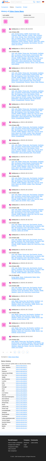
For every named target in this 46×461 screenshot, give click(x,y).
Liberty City (37, 41)
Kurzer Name (15, 277)
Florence (25, 41)
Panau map (30, 40)
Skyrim (24, 38)
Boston (26, 346)
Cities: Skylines (37, 35)
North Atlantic (31, 37)
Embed (25, 7)
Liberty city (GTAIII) (17, 44)
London (30, 35)
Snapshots (18, 7)
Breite (34, 277)
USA (13, 37)
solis (13, 33)
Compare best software (14, 444)
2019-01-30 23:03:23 (21, 418)
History (12, 7)
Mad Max (24, 35)
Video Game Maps (17, 11)
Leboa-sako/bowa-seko (25, 61)
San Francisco (19, 56)
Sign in (38, 1)
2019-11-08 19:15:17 (21, 367)
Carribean (39, 37)
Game (21, 277)
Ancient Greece (19, 33)
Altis (13, 38)
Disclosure (26, 442)
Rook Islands (37, 38)
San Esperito (25, 43)
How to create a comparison (15, 442)
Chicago (21, 37)
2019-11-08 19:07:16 (21, 371)
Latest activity (34, 442)
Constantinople (21, 40)
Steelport (14, 40)
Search (34, 2)
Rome (21, 41)
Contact (26, 446)
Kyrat (16, 37)
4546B (26, 33)
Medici (19, 35)
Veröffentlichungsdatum (18, 278)
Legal (25, 444)
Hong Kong (29, 38)
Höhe (38, 277)
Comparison (4, 7)
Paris (25, 37)
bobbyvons (15, 29)
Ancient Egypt (32, 33)
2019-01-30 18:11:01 (21, 424)
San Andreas (33, 43)
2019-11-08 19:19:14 (21, 365)
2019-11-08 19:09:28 (21, 369)
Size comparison (12, 450)
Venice (31, 41)
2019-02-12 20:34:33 (21, 416)
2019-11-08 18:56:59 (21, 373)
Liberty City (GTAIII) (17, 347)
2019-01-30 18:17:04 (21, 420)
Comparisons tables (13, 446)
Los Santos (18, 38)
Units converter (12, 448)
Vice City (40, 43)
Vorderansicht (28, 277)
